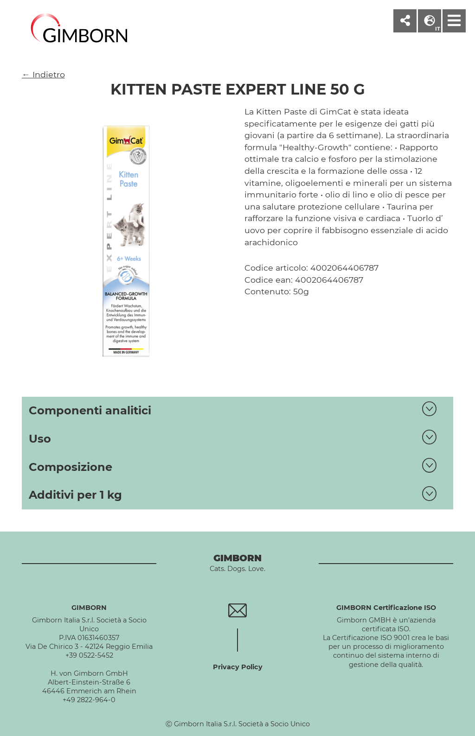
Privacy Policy (238, 667)
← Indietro (43, 74)
